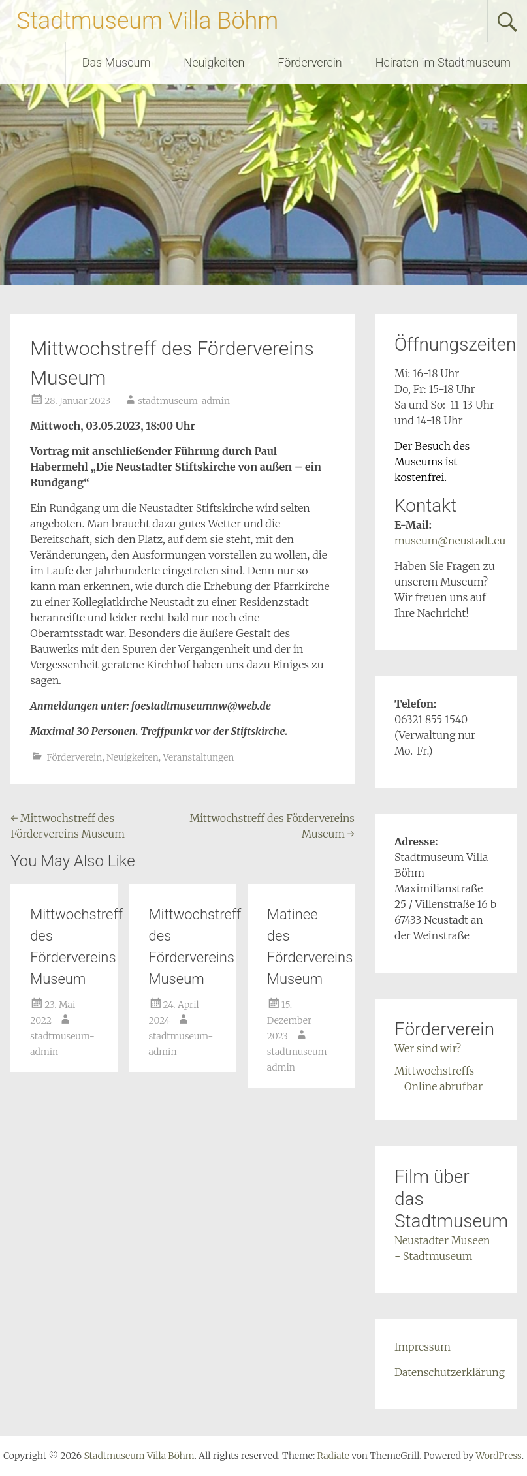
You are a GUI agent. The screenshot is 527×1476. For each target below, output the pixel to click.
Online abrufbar (443, 1086)
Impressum (422, 1346)
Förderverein (310, 62)
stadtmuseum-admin (184, 401)
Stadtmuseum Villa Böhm (147, 21)
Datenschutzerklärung (449, 1372)
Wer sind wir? (427, 1048)
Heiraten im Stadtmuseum (443, 62)
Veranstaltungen (198, 757)
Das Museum (116, 62)
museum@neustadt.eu (449, 540)
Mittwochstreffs (434, 1070)
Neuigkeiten (214, 62)
